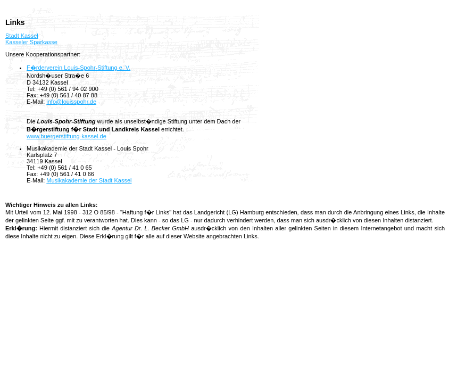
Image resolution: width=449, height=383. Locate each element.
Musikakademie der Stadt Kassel (88, 180)
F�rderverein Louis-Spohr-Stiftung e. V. (78, 67)
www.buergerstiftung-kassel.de (66, 136)
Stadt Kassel (21, 35)
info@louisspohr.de (71, 101)
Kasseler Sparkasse (31, 42)
